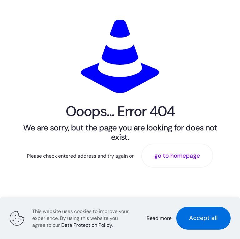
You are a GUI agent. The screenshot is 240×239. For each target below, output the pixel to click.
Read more (159, 218)
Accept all (203, 218)
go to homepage (177, 156)
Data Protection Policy (86, 225)
